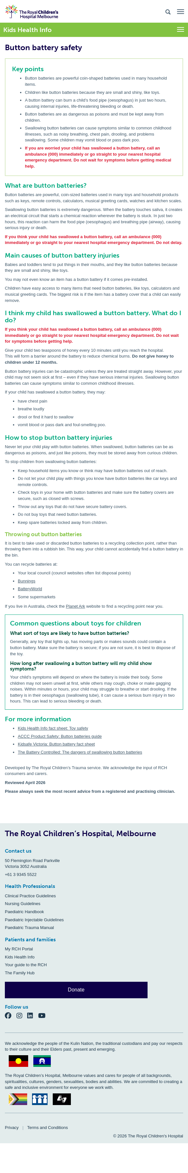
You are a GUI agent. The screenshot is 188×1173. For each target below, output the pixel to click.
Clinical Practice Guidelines (30, 895)
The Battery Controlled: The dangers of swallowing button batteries (80, 752)
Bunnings (26, 581)
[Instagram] (22, 1015)
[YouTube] (44, 1015)
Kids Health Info (20, 957)
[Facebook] (11, 1015)
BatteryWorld (30, 588)
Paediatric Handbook (24, 911)
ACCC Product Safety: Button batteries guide (60, 736)
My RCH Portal (19, 948)
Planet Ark (75, 606)
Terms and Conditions (47, 1127)
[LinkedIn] (32, 1015)
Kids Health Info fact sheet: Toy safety (53, 728)
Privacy (12, 1127)
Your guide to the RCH (26, 964)
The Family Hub (20, 972)
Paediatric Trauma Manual (29, 927)
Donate (76, 989)
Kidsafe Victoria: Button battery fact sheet (56, 744)
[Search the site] (168, 11)
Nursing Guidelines (22, 903)
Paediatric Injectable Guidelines (34, 919)
